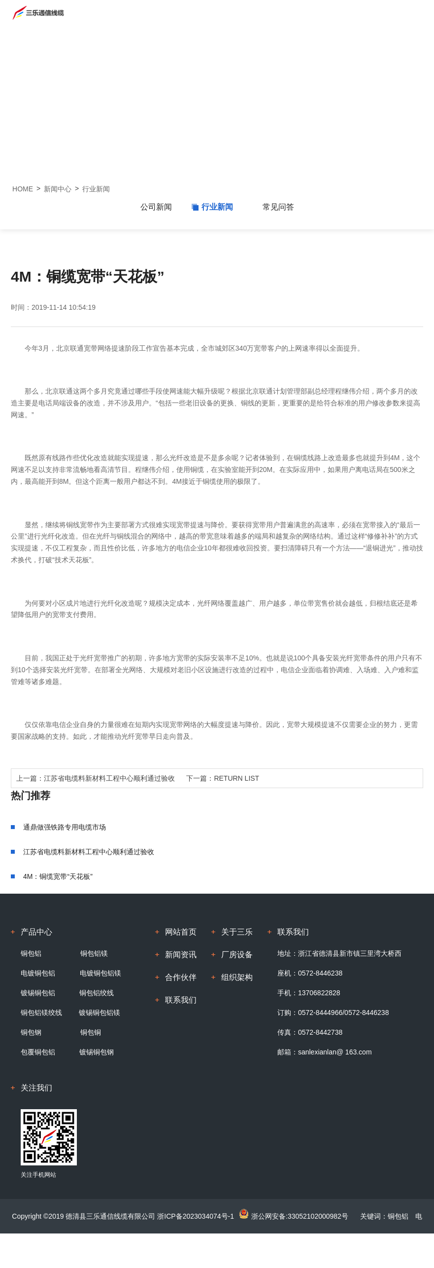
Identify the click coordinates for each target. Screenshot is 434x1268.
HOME (22, 189)
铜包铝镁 (93, 953)
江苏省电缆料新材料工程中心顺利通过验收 (109, 778)
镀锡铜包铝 (38, 993)
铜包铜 (90, 1032)
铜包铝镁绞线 (41, 1012)
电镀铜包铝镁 (100, 973)
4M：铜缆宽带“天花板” (58, 876)
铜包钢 (31, 1032)
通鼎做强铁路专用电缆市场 (64, 827)
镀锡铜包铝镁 (99, 1012)
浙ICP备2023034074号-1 (195, 1216)
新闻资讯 (181, 954)
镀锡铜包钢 (96, 1052)
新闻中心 (57, 189)
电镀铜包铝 (38, 973)
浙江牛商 (303, 1251)
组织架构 (237, 977)
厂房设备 (237, 954)
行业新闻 (96, 189)
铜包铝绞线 (96, 993)
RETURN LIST (236, 778)
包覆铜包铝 (39, 1052)
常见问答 (278, 207)
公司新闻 (156, 207)
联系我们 (181, 1000)
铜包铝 (31, 953)
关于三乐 (237, 932)
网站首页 (181, 932)
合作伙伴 (181, 977)
